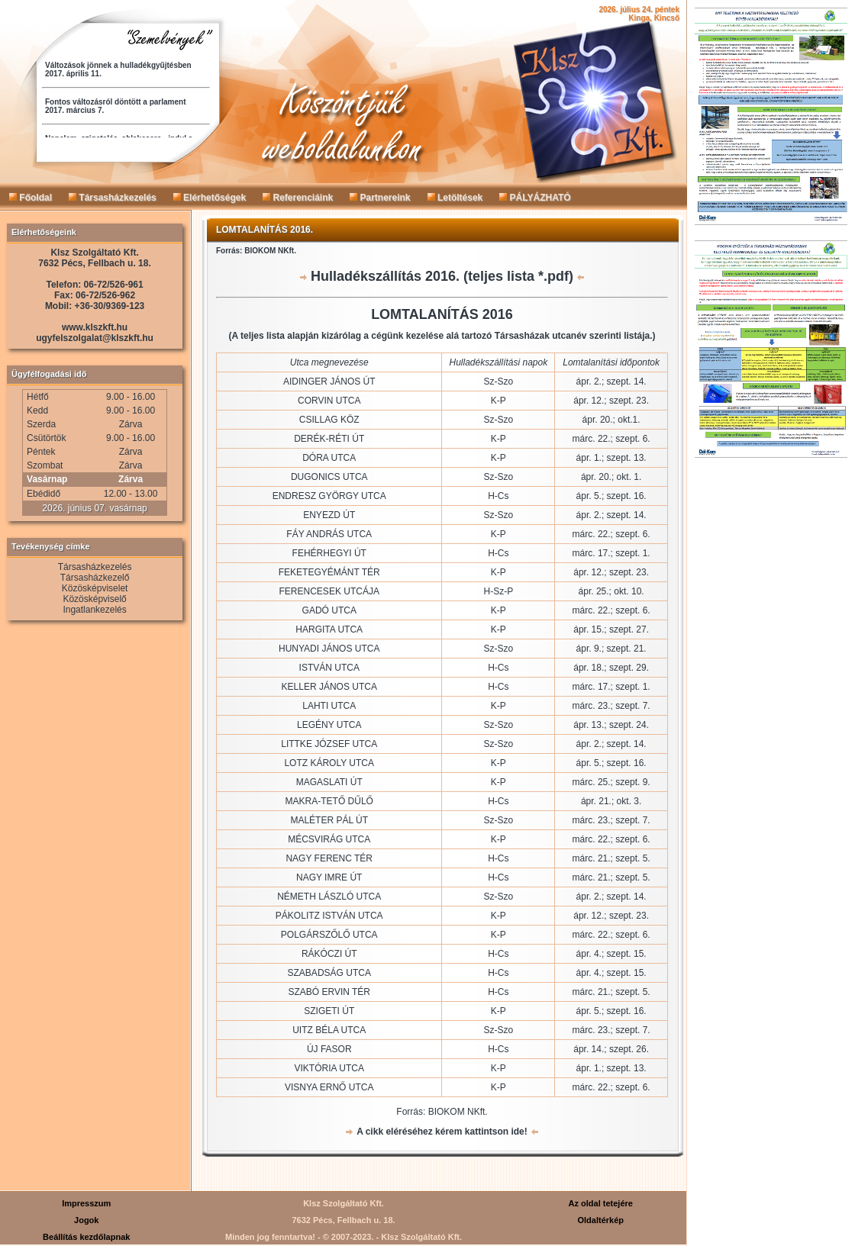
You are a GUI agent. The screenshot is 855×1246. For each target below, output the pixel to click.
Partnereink (380, 197)
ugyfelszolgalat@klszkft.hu (94, 338)
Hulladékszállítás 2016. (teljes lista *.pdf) (442, 276)
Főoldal (30, 197)
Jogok (86, 1220)
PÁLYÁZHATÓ (534, 197)
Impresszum (86, 1203)
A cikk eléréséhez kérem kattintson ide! (442, 1131)
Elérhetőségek (209, 197)
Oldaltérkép (600, 1220)
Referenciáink (298, 197)
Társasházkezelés (112, 197)
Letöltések (455, 197)
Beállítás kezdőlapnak (86, 1236)
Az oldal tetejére (601, 1203)
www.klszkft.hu (94, 327)
